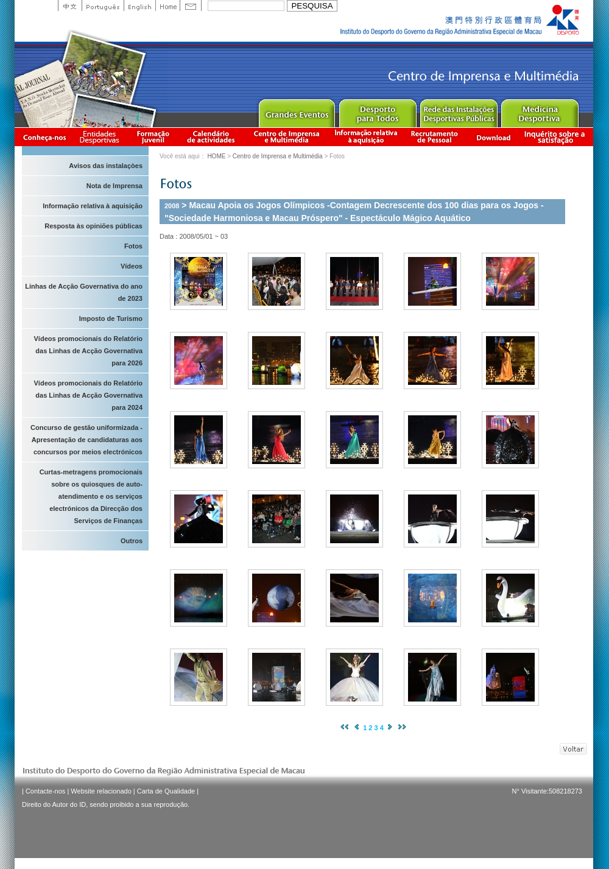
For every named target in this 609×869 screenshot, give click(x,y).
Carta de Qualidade (166, 791)
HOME (216, 156)
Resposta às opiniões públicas (93, 226)
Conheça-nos (44, 136)
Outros (132, 540)
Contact (191, 5)
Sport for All (377, 110)
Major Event (296, 110)
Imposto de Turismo (111, 318)
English (139, 5)
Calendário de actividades (211, 136)
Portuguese (103, 5)
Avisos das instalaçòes (106, 165)
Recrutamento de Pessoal (434, 136)
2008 (171, 205)
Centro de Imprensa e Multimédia (287, 136)
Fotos (133, 246)
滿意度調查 (556, 136)
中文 (70, 5)
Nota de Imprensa (114, 185)
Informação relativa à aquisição (366, 136)
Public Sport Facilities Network (458, 110)
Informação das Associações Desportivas (101, 136)
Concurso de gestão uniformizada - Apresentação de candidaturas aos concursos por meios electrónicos (86, 440)
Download (493, 136)
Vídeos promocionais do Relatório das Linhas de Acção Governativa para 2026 (88, 351)
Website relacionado (101, 791)
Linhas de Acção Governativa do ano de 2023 (84, 292)
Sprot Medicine (539, 110)
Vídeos (132, 266)
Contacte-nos (45, 791)
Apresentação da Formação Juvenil (152, 136)
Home (167, 5)
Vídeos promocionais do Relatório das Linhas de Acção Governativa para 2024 (88, 395)
